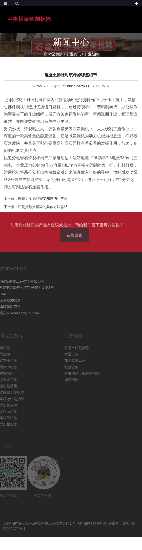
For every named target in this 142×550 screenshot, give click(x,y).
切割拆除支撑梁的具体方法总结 (43, 206)
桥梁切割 (55, 54)
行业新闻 (92, 54)
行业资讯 (74, 54)
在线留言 (76, 235)
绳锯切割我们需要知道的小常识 (43, 198)
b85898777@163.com (18, 312)
